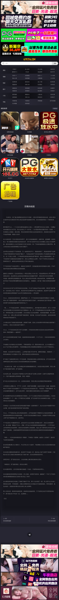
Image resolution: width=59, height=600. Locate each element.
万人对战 (40, 69)
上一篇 (7, 520)
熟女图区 (40, 91)
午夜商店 (27, 100)
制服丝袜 (14, 84)
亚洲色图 (27, 88)
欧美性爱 (52, 82)
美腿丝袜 (14, 91)
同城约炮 (14, 100)
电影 (4, 83)
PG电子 (14, 69)
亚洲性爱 (14, 82)
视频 (4, 76)
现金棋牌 (40, 72)
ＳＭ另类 (52, 78)
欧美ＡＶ (40, 75)
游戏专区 (52, 69)
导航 (4, 102)
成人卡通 (40, 82)
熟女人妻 (14, 78)
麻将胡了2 (14, 72)
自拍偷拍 (27, 75)
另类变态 (52, 84)
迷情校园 (14, 97)
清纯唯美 (27, 91)
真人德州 (27, 69)
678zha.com (29, 59)
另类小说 (27, 97)
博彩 (4, 70)
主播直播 (40, 78)
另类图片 (52, 91)
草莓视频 (40, 100)
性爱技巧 (52, 97)
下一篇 (51, 520)
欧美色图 (40, 88)
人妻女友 (40, 94)
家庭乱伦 (27, 94)
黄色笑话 (40, 97)
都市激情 (14, 94)
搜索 (55, 63)
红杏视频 (14, 103)
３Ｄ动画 (52, 75)
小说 (4, 95)
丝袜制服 (27, 78)
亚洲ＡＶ (14, 75)
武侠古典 (52, 94)
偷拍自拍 (27, 82)
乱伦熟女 (40, 84)
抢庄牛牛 (52, 72)
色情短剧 (27, 103)
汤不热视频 (52, 100)
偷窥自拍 (14, 88)
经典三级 (27, 84)
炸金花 (27, 72)
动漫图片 (52, 88)
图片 (4, 89)
